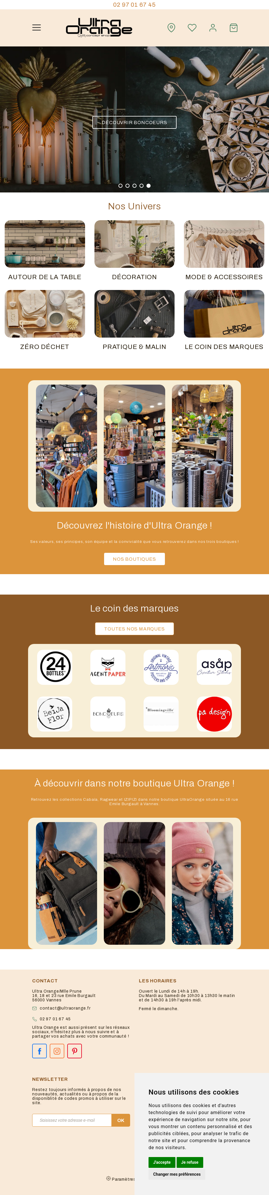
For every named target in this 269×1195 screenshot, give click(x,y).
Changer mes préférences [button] (177, 1174)
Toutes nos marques (134, 628)
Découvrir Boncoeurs (134, 122)
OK (120, 1120)
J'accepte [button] (162, 1162)
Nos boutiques (134, 559)
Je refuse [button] (190, 1162)
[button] (120, 186)
